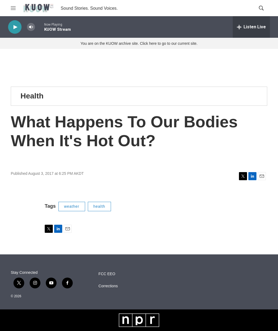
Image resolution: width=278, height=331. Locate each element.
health (99, 206)
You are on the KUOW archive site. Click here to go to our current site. (139, 43)
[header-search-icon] (261, 8)
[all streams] (251, 27)
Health (32, 96)
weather (71, 206)
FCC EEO (107, 274)
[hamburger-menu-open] (13, 8)
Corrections (108, 286)
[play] (15, 27)
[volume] (31, 27)
